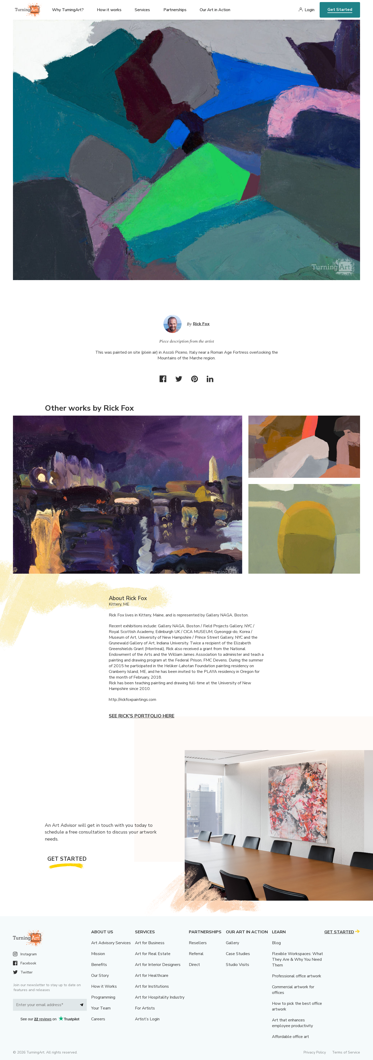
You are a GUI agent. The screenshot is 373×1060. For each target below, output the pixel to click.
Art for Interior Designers (158, 964)
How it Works (104, 986)
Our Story (100, 975)
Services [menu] (142, 10)
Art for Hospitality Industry (159, 997)
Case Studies (238, 954)
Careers (98, 1019)
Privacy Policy (315, 1052)
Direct (194, 964)
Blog (276, 943)
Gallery (232, 943)
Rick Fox (201, 324)
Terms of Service (346, 1052)
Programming (103, 997)
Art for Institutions (152, 986)
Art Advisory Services (111, 943)
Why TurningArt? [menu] (68, 10)
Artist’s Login (147, 1019)
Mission (98, 954)
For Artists (145, 1008)
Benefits (99, 964)
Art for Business (149, 943)
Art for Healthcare (151, 975)
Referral (196, 954)
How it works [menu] (109, 10)
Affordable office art (290, 1037)
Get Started (339, 9)
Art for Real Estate (152, 954)
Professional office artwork (296, 976)
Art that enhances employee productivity (292, 1023)
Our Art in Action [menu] (215, 10)
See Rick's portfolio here (141, 716)
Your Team (101, 1008)
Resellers (198, 943)
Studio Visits (237, 964)
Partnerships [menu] (175, 10)
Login (309, 10)
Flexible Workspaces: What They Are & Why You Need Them (297, 959)
